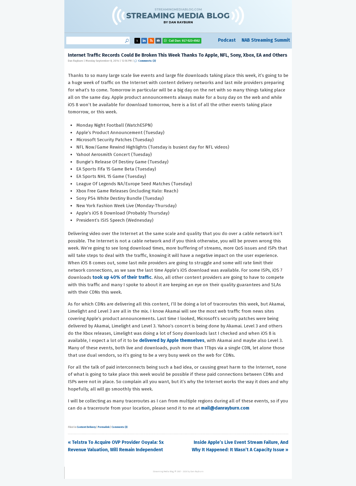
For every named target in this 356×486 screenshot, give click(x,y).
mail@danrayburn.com (225, 408)
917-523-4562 (184, 40)
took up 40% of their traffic (122, 277)
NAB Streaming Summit (266, 40)
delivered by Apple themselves (171, 340)
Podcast (227, 40)
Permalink (104, 427)
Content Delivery (86, 427)
